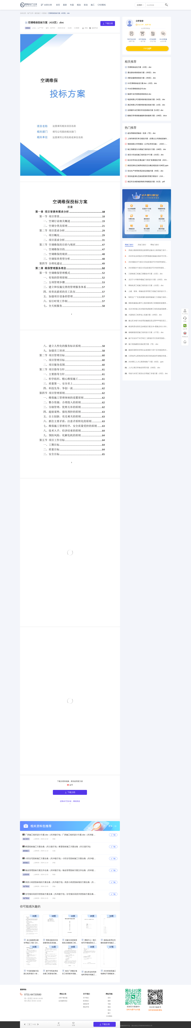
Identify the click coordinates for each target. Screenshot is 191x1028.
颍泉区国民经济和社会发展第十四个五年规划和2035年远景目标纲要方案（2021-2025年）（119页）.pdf (148, 350)
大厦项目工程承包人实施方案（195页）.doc (145, 315)
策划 (86, 5)
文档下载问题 (63, 998)
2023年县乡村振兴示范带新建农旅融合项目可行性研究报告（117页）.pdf (148, 256)
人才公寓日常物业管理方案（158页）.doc (144, 368)
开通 (147, 48)
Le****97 (40, 28)
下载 (113, 835)
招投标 (44, 13)
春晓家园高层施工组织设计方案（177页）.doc (146, 332)
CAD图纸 (102, 5)
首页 (58, 5)
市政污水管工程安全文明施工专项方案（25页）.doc (148, 373)
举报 (86, 28)
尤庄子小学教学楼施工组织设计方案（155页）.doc (148, 280)
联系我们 (86, 1001)
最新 (65, 5)
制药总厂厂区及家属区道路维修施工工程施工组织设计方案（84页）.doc (148, 298)
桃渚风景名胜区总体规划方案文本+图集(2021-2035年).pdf (148, 327)
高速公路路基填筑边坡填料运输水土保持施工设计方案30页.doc (148, 251)
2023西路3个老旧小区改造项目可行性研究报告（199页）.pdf (146, 268)
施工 (93, 5)
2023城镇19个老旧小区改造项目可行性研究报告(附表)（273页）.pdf (148, 262)
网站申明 (86, 1007)
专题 (72, 5)
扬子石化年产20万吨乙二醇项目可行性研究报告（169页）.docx (147, 339)
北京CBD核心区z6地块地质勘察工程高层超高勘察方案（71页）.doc (148, 309)
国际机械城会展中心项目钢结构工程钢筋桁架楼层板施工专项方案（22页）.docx (148, 303)
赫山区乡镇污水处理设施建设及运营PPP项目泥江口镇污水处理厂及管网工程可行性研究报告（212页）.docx (148, 321)
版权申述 (95, 28)
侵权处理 (86, 1004)
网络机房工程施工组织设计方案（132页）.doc (146, 285)
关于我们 (86, 998)
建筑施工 (38, 13)
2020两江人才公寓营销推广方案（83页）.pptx (146, 362)
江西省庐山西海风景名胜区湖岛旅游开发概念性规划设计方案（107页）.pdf (148, 356)
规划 (79, 5)
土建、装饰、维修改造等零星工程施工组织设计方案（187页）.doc (148, 292)
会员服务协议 (63, 1001)
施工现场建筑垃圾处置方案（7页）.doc (143, 344)
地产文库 (30, 13)
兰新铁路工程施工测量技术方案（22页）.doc (146, 274)
